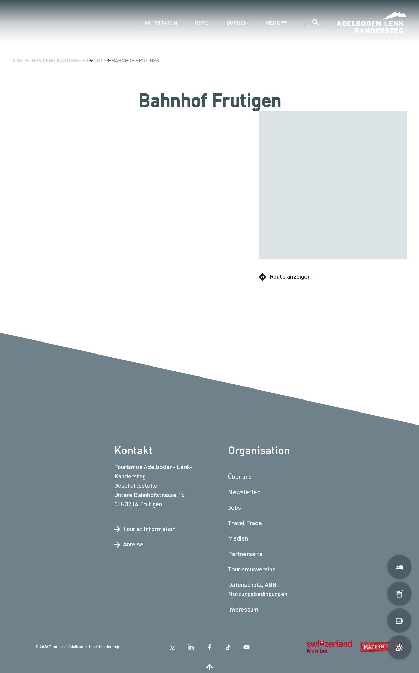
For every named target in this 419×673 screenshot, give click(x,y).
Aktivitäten (160, 22)
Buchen (237, 22)
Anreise (128, 544)
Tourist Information (145, 528)
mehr (276, 22)
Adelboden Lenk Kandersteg (50, 60)
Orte (201, 22)
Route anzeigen (285, 276)
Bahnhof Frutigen (135, 60)
